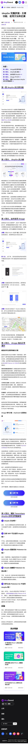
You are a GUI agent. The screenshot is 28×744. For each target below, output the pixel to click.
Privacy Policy (20, 741)
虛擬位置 (13, 7)
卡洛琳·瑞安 (7, 22)
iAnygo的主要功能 (12, 69)
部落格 (8, 7)
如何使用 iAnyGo (11, 74)
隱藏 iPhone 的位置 (6, 120)
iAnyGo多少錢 (11, 72)
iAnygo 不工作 (11, 77)
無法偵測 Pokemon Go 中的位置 (11, 363)
